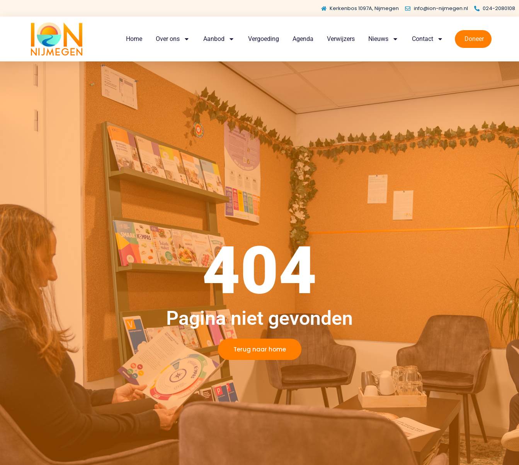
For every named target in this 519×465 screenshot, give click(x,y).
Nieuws (383, 39)
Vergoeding (263, 38)
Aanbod (219, 39)
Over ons (173, 39)
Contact (427, 39)
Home (134, 38)
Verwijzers (341, 38)
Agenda (303, 38)
